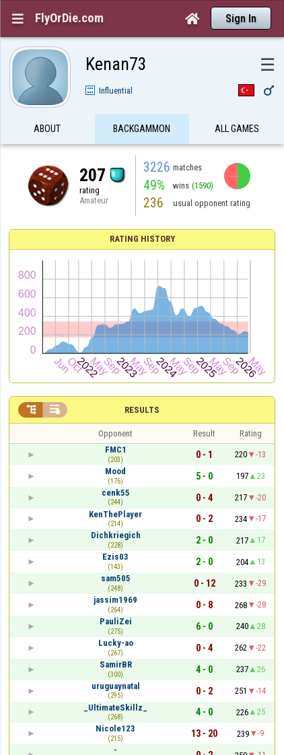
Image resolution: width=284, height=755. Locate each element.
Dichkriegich (116, 535)
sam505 (116, 578)
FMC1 (116, 450)
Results (142, 410)
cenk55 (116, 493)
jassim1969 (115, 600)
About (47, 130)
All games (237, 130)
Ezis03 (115, 557)
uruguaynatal (116, 686)
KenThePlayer (115, 514)
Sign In (240, 18)
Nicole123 (115, 728)
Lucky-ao (115, 643)
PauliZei (116, 621)
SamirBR (116, 664)
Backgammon (141, 130)
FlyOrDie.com (69, 18)
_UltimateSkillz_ (115, 707)
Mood (115, 471)
